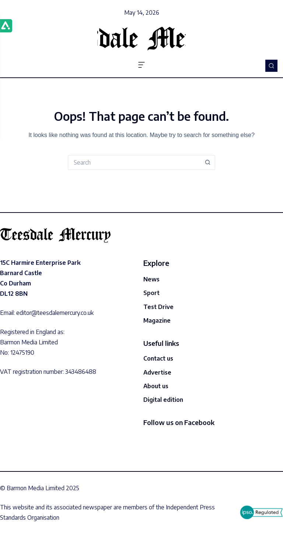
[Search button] (207, 162)
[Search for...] (134, 162)
